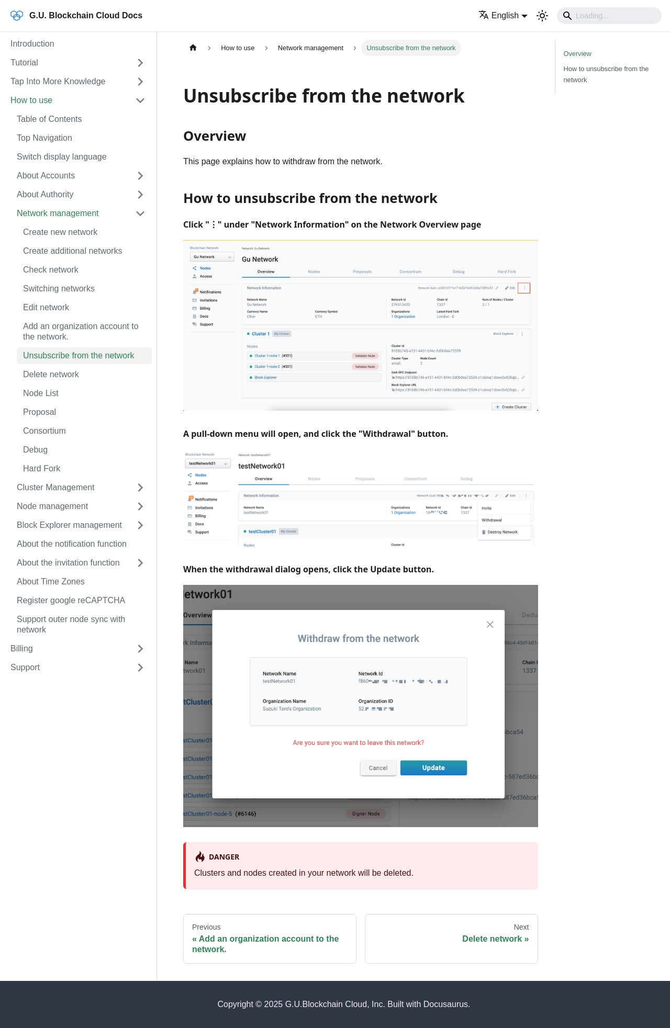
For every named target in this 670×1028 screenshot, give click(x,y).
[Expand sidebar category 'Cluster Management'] (140, 487)
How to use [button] (31, 100)
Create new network (60, 232)
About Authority (45, 194)
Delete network (51, 374)
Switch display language (62, 156)
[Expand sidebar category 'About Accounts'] (140, 175)
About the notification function (72, 543)
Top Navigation (44, 137)
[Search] (609, 15)
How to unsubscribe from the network (606, 74)
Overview (577, 54)
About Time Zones (51, 581)
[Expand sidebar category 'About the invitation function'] (140, 563)
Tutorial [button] (24, 62)
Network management (58, 213)
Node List (41, 393)
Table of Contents (49, 119)
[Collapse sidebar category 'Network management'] (140, 213)
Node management (52, 506)
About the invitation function (68, 562)
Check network (51, 269)
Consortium (44, 430)
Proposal (39, 412)
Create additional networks (72, 250)
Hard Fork (41, 468)
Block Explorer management (69, 525)
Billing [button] (21, 648)
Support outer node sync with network (71, 624)
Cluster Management (56, 487)
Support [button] (25, 667)
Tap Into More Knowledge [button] (57, 81)
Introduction (32, 43)
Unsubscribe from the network (79, 355)
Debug (35, 449)
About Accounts (46, 175)
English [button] (498, 15)
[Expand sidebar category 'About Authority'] (140, 194)
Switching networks (59, 288)
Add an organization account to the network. (81, 331)
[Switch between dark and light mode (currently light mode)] (542, 15)
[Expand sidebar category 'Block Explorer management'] (140, 525)
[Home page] (193, 48)
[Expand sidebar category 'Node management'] (140, 506)
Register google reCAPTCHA (71, 600)
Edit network (46, 307)
